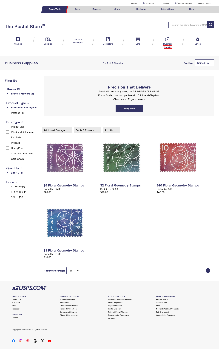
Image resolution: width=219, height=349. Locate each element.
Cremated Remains (22, 153)
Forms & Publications (68, 309)
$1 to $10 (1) (18, 186)
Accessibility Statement (165, 315)
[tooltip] (18, 89)
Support (166, 3)
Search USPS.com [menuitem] (206, 9)
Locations (150, 3)
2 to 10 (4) (17, 172)
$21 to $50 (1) (18, 197)
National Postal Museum (118, 312)
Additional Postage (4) (24, 107)
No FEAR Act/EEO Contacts (167, 309)
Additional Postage (54, 130)
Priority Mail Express (22, 131)
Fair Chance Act (162, 312)
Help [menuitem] (191, 9)
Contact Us (16, 299)
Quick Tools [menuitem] (55, 9)
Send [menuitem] (77, 9)
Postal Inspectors (115, 302)
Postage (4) (17, 112)
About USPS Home (67, 299)
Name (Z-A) (203, 62)
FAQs (14, 306)
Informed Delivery (185, 3)
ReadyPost (17, 147)
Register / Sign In (204, 3)
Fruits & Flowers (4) (22, 93)
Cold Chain (17, 158)
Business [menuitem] (141, 9)
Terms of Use (161, 302)
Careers (15, 317)
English (131, 3)
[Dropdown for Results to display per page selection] (74, 270)
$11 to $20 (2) (18, 191)
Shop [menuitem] (117, 9)
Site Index (16, 302)
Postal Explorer (114, 309)
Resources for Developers (118, 315)
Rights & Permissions (68, 315)
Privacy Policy (162, 299)
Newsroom (64, 302)
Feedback (16, 309)
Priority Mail (17, 126)
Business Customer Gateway (120, 299)
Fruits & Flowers (85, 130)
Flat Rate (16, 137)
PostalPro (112, 318)
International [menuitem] (167, 9)
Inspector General (115, 306)
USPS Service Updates (69, 306)
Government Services (68, 312)
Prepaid (15, 142)
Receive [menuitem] (96, 9)
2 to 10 (109, 130)
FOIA (158, 306)
